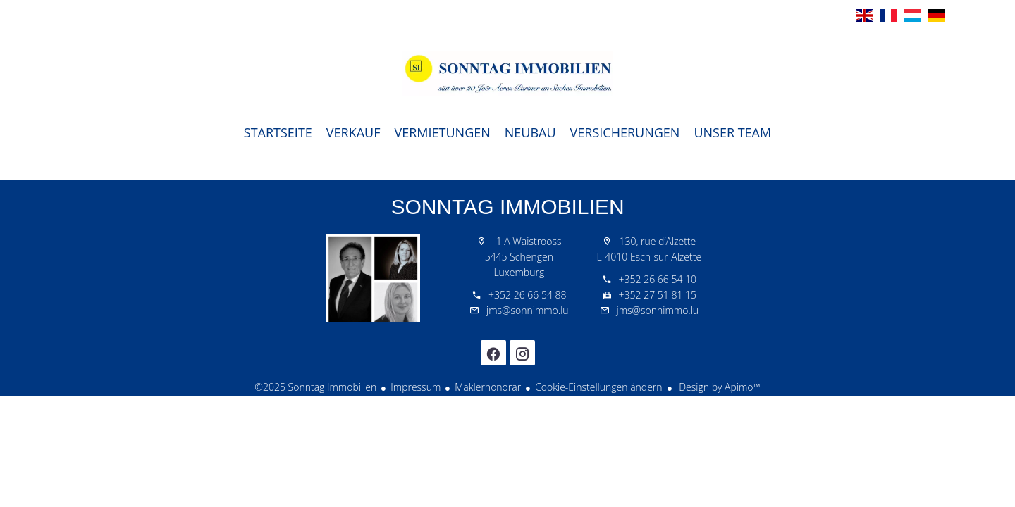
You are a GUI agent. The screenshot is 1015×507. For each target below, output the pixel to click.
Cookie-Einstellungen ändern (598, 387)
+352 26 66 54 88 (527, 294)
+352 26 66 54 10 (657, 279)
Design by (719, 387)
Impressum (415, 387)
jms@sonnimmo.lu (527, 310)
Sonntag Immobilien (507, 206)
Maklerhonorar (488, 387)
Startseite (507, 73)
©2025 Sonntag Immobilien (315, 387)
